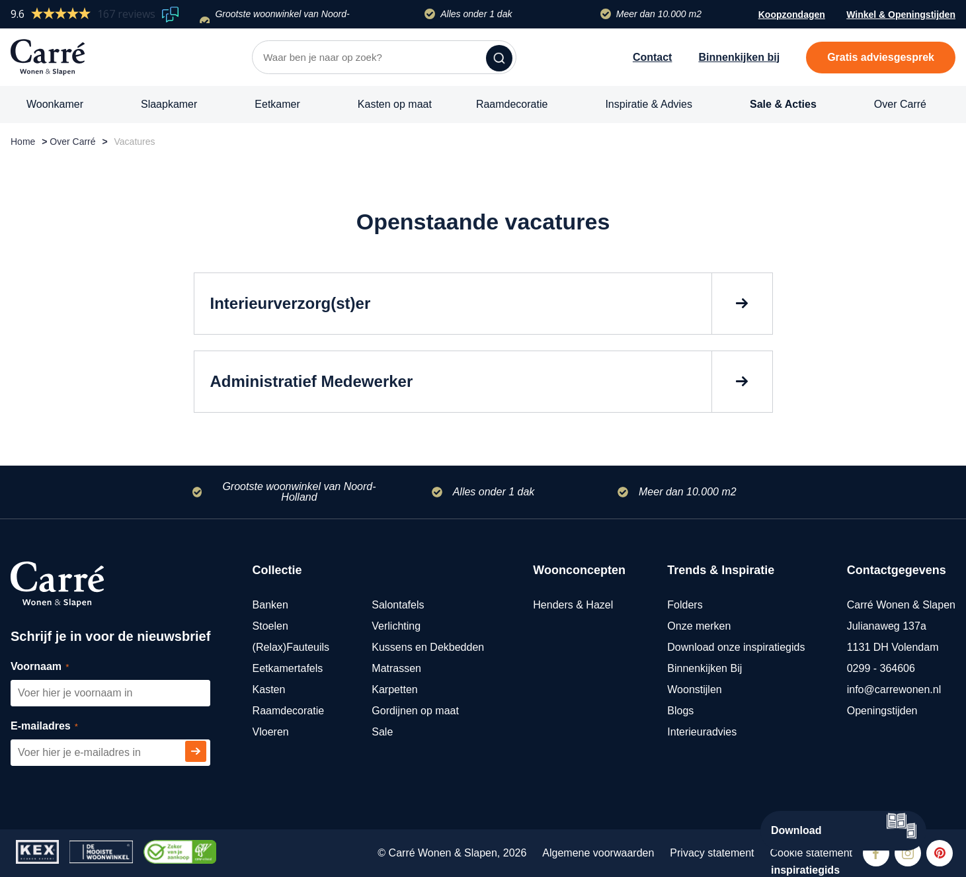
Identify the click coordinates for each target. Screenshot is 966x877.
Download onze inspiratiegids (736, 647)
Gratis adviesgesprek (880, 57)
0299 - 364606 (881, 668)
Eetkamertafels (288, 668)
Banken (270, 604)
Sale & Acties (783, 104)
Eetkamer (277, 104)
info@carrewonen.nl (894, 689)
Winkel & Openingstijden (900, 15)
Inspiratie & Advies (648, 104)
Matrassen (396, 668)
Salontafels (398, 604)
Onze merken (699, 626)
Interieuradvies (702, 731)
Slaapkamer (169, 104)
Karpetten (394, 689)
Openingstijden (882, 710)
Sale (382, 731)
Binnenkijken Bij (704, 668)
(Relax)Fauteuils (291, 647)
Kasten (269, 689)
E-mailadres (59, 726)
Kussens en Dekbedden (428, 647)
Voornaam (55, 667)
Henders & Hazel (573, 604)
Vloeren (271, 731)
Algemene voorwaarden (598, 852)
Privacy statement (712, 852)
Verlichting (396, 626)
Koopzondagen (791, 14)
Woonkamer (54, 104)
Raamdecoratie (512, 104)
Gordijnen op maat (415, 710)
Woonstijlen (694, 689)
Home (23, 141)
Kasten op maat (395, 104)
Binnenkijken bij (739, 57)
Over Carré (900, 104)
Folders (684, 604)
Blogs (680, 710)
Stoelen (270, 626)
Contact (652, 57)
